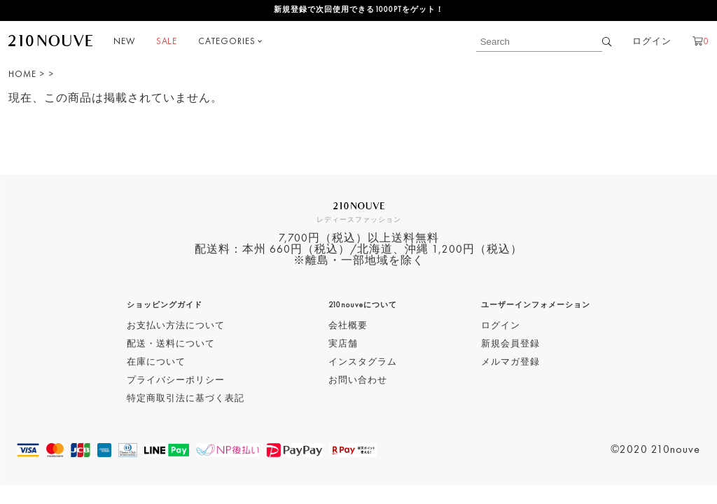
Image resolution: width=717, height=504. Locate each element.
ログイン (651, 41)
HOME (22, 74)
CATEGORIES (227, 41)
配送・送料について (171, 344)
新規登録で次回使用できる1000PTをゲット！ (359, 10)
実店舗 (343, 344)
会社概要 (348, 325)
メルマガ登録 (510, 362)
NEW (124, 41)
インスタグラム (362, 362)
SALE (166, 41)
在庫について (156, 362)
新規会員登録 (510, 344)
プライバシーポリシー (176, 380)
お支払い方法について (176, 325)
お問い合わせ (357, 380)
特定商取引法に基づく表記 (185, 398)
